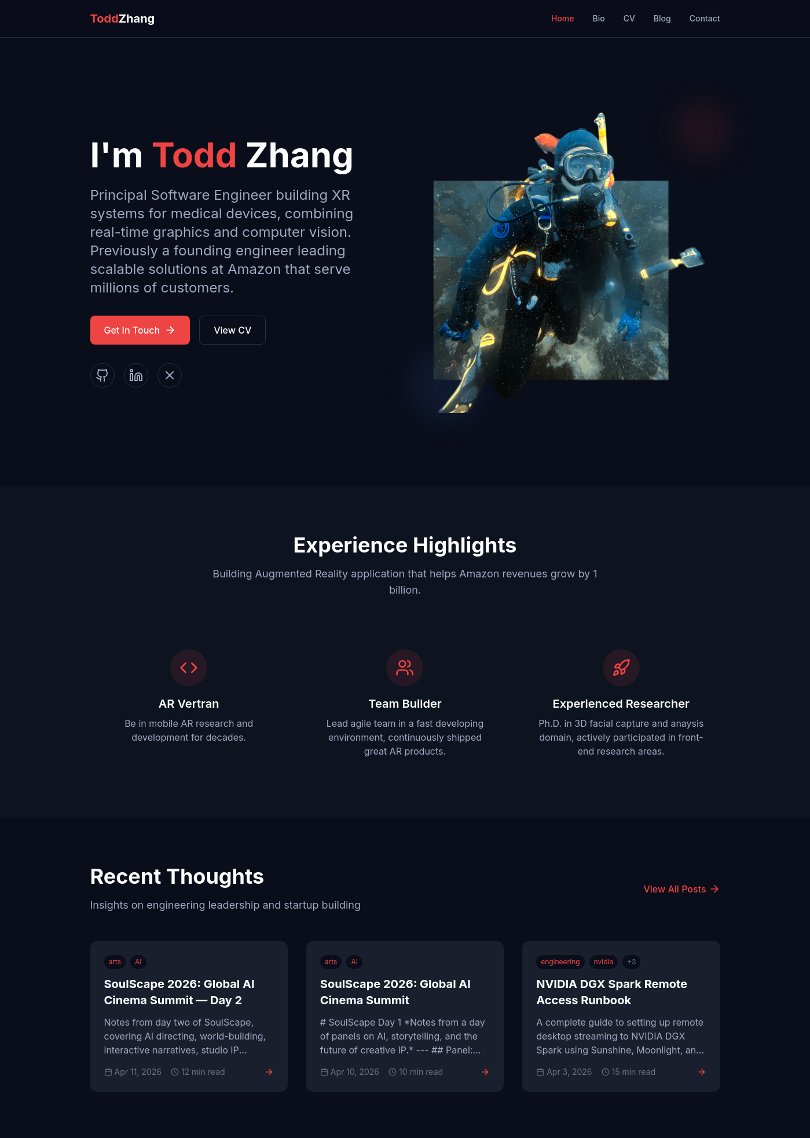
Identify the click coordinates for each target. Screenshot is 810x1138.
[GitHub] (102, 375)
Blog (662, 18)
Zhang (122, 18)
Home (562, 18)
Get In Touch (140, 330)
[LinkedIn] (136, 375)
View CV (232, 330)
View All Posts (681, 889)
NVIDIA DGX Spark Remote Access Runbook (611, 992)
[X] (169, 375)
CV (629, 18)
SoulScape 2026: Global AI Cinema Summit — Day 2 (179, 992)
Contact (705, 18)
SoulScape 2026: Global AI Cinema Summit (395, 992)
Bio (598, 18)
